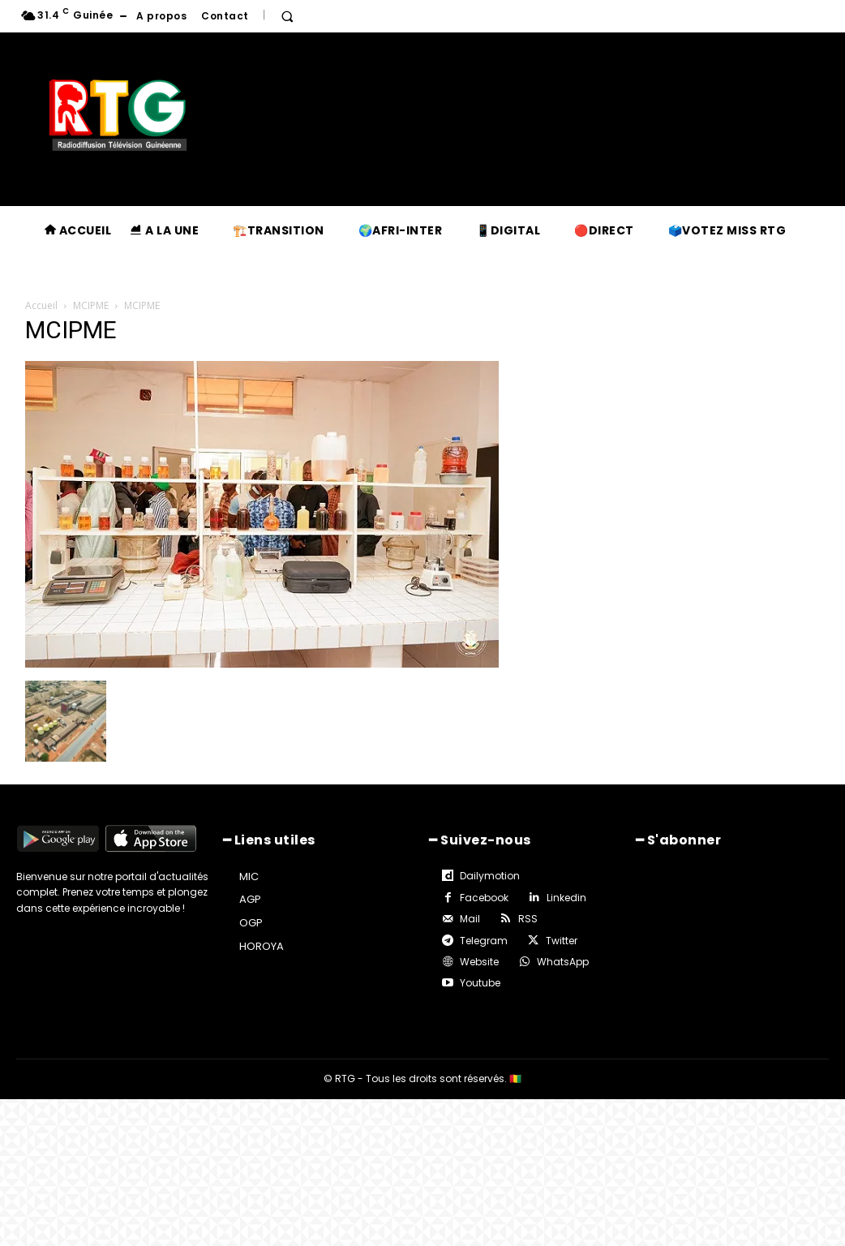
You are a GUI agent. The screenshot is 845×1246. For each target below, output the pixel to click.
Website (479, 962)
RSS (528, 919)
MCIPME (91, 305)
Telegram (484, 940)
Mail (470, 919)
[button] (287, 16)
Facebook (484, 897)
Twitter (561, 940)
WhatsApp (563, 962)
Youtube (480, 983)
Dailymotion (490, 876)
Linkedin (566, 897)
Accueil (41, 305)
